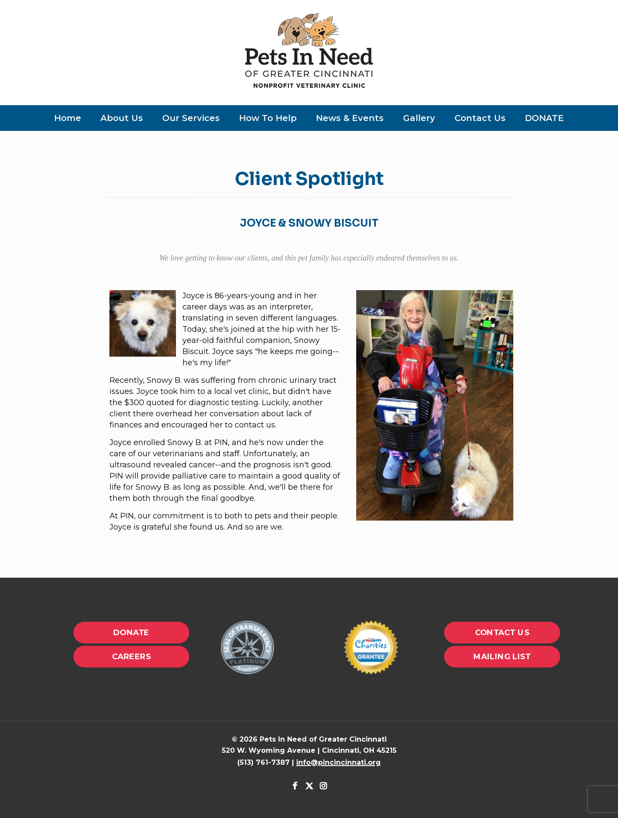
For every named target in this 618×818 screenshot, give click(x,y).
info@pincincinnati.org (338, 762)
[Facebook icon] (295, 786)
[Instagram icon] (323, 786)
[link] (247, 647)
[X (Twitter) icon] (309, 786)
